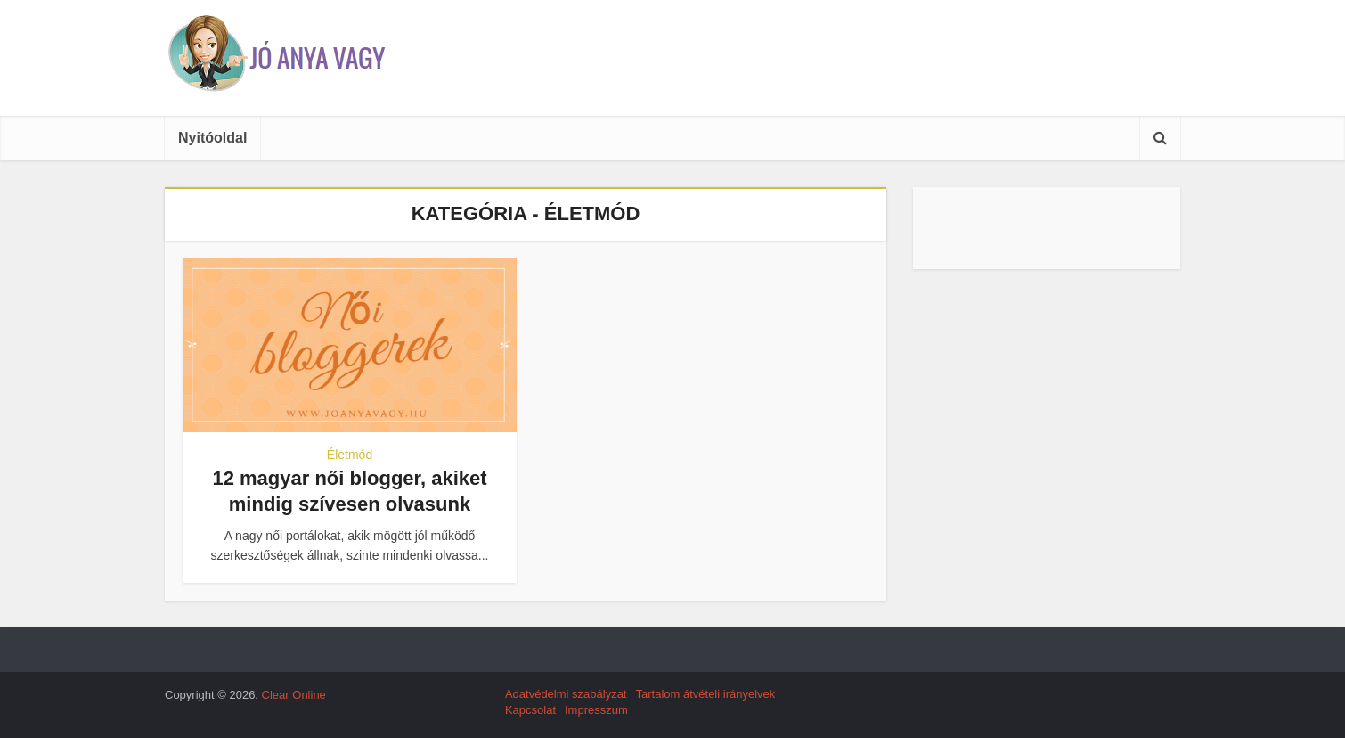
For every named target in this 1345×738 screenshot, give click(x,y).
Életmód (349, 454)
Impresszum (596, 710)
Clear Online (294, 694)
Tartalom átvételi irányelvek (705, 694)
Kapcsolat (530, 710)
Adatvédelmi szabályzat (566, 694)
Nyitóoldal (212, 137)
